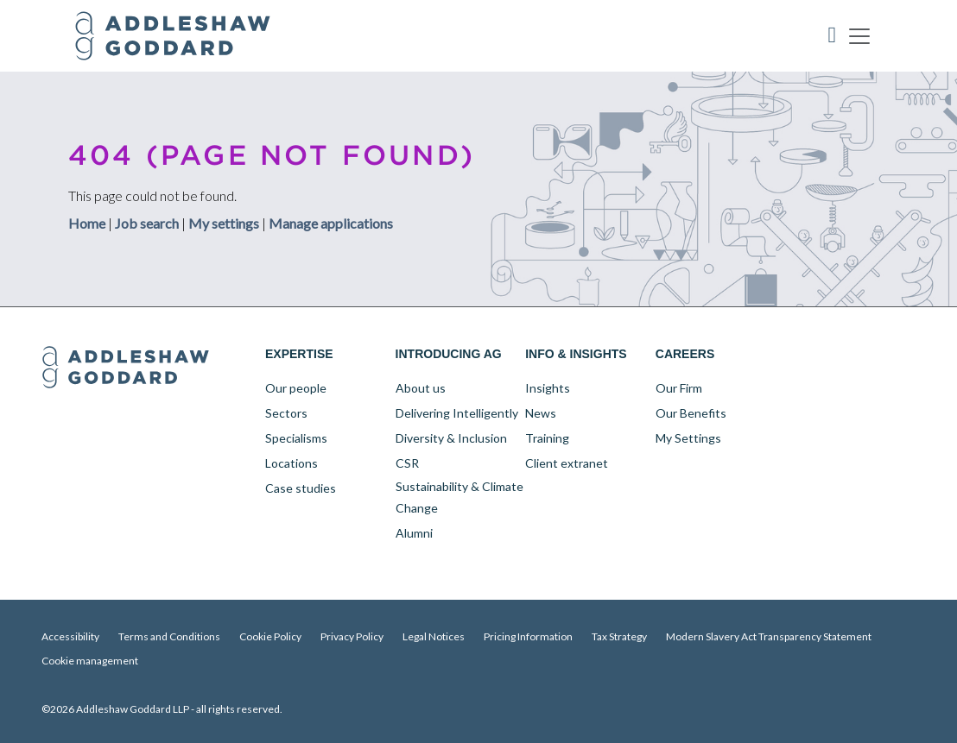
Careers (685, 354)
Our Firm (679, 388)
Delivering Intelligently (457, 413)
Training (547, 438)
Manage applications (331, 222)
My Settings (688, 438)
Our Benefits (691, 413)
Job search (147, 222)
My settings (223, 222)
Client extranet (566, 463)
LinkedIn (797, 354)
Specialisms (296, 438)
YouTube (870, 354)
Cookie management (89, 660)
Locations (291, 463)
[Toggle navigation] (859, 36)
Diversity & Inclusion (451, 438)
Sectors (286, 413)
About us (421, 388)
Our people (295, 388)
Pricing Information (528, 636)
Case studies (300, 488)
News (540, 413)
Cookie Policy (270, 636)
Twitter (833, 354)
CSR (407, 463)
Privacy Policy (351, 636)
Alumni (414, 533)
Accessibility (70, 636)
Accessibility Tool (832, 36)
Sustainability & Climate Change (459, 497)
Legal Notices (433, 636)
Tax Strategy (619, 636)
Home (86, 222)
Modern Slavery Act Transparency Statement (768, 636)
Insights (547, 388)
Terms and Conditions (169, 636)
